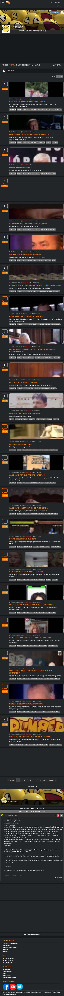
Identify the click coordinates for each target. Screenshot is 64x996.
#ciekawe (58, 109)
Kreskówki (6, 969)
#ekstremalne (35, 173)
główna (18, 65)
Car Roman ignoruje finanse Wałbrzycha (28, 508)
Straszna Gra (7, 975)
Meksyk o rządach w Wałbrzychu (25, 254)
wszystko (12, 65)
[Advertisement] (32, 48)
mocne (5, 89)
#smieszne (13, 109)
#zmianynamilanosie (9, 977)
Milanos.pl (19, 992)
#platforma (43, 645)
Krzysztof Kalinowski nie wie (23, 382)
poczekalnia (25, 65)
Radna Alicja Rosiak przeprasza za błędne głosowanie (35, 285)
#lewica (51, 109)
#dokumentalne (53, 450)
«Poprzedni (11, 780)
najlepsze (37, 65)
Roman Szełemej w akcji (20, 167)
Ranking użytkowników (10, 943)
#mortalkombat (45, 547)
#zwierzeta (13, 744)
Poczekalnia (8, 960)
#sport (12, 419)
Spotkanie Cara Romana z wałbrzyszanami (29, 135)
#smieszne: (34, 71)
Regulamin (6, 945)
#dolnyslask (43, 291)
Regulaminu (12, 994)
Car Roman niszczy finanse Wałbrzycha (28, 224)
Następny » (52, 780)
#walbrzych (44, 109)
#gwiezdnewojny (44, 324)
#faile (32, 357)
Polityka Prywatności (9, 947)
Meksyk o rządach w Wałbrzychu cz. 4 (27, 704)
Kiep (4, 973)
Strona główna (8, 958)
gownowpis (7, 875)
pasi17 (11, 875)
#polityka (26, 109)
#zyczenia (7, 827)
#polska (19, 109)
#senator (33, 612)
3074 (44, 780)
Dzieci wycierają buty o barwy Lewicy (27, 102)
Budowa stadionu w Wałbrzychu (24, 413)
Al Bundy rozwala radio (20, 444)
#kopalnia (52, 173)
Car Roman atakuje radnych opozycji (27, 475)
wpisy (31, 65)
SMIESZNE (5, 65)
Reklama (6, 949)
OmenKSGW (19, 875)
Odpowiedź (58, 877)
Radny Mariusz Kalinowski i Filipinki (26, 572)
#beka (54, 260)
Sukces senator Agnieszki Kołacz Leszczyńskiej (32, 605)
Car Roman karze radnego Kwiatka (26, 316)
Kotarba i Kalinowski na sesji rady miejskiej (30, 737)
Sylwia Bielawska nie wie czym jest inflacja (30, 638)
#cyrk (50, 291)
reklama (5, 186)
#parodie (42, 142)
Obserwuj (54, 12)
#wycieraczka (35, 109)
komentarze (35, 99)
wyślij (60, 76)
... (40, 780)
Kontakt (5, 951)
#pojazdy (33, 450)
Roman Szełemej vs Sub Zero (22, 539)
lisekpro (14, 875)
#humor (48, 142)
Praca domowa (8, 971)
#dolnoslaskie (56, 547)
